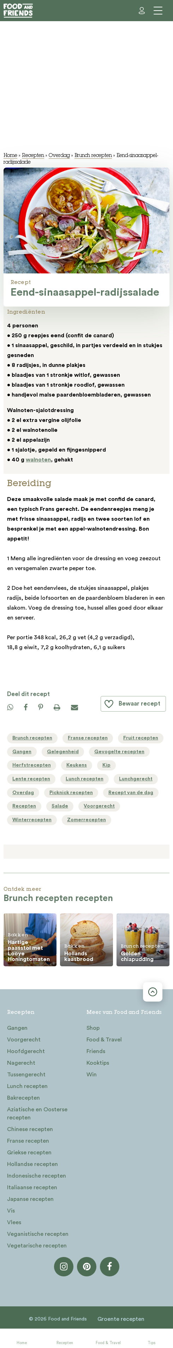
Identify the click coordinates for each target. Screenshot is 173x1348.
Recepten (64, 1343)
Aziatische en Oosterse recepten (37, 1113)
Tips (151, 1343)
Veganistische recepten (37, 1234)
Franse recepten (28, 1141)
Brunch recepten (93, 155)
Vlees (14, 1222)
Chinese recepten (30, 1129)
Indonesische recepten (36, 1176)
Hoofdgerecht (26, 1051)
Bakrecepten (23, 1098)
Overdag (59, 155)
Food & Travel (108, 1343)
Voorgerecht (24, 1039)
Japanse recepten (30, 1199)
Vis (11, 1211)
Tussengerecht (26, 1074)
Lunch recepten (27, 1086)
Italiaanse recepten (32, 1187)
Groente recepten (120, 1319)
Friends (95, 1051)
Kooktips (97, 1063)
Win (91, 1074)
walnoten (38, 460)
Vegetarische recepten (37, 1246)
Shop (93, 1028)
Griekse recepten (29, 1152)
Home (22, 1343)
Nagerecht (21, 1063)
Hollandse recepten (32, 1164)
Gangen (17, 1028)
